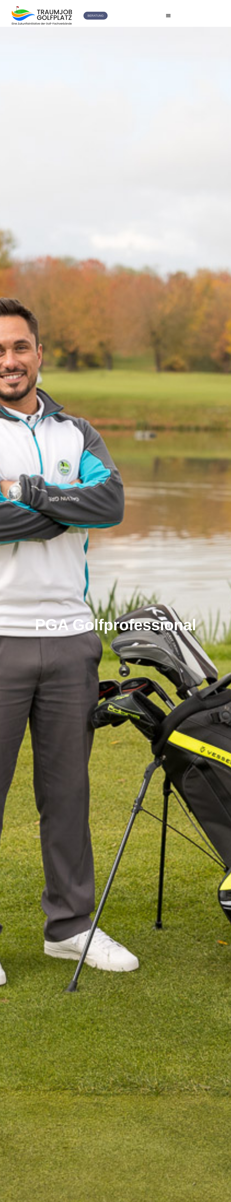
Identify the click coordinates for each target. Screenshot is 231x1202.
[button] (168, 15)
